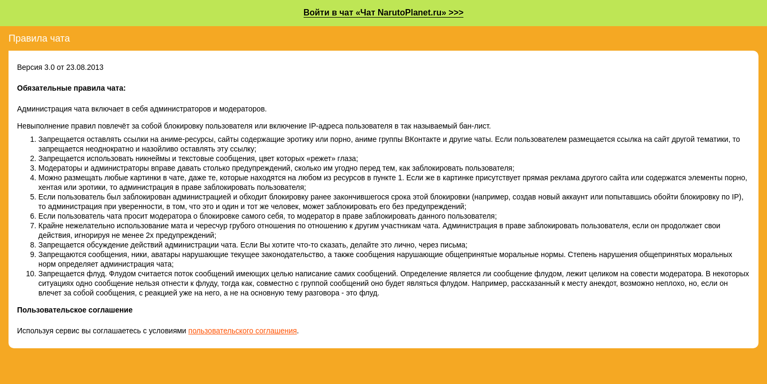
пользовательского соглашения (243, 330)
